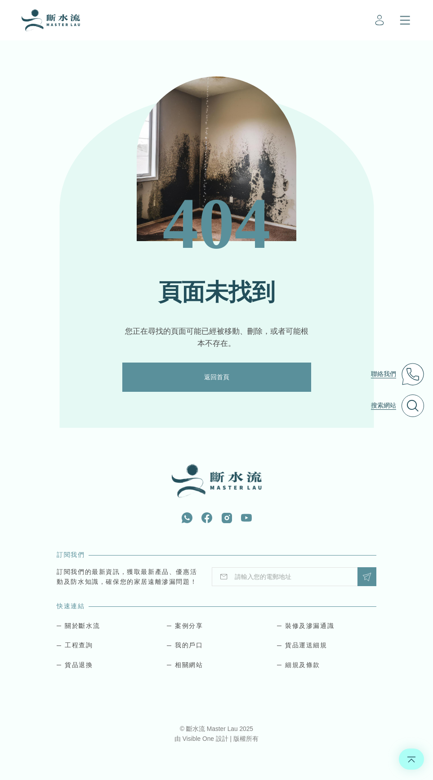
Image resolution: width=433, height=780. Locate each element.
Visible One (199, 738)
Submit (366, 577)
